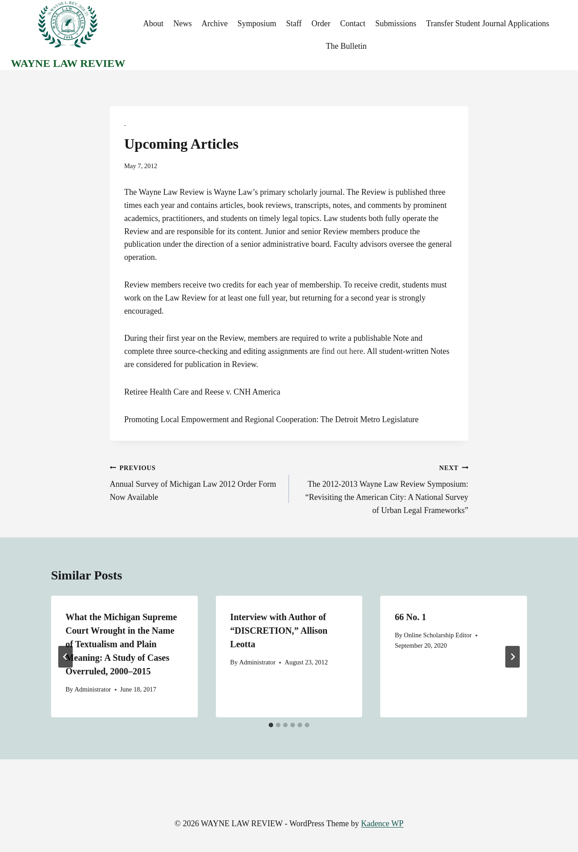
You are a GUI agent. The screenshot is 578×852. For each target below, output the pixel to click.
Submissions (395, 23)
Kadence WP (382, 823)
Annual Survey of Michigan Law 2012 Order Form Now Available (195, 481)
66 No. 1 (410, 617)
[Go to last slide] (65, 657)
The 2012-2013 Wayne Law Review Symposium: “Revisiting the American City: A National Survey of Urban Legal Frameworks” (382, 488)
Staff (294, 23)
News (182, 23)
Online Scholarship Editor (437, 635)
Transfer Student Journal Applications (488, 23)
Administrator (93, 689)
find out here (342, 351)
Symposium (257, 23)
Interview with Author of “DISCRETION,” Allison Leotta (279, 630)
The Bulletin (346, 46)
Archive (214, 23)
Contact (352, 23)
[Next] (512, 657)
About (153, 23)
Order (321, 23)
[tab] (271, 725)
